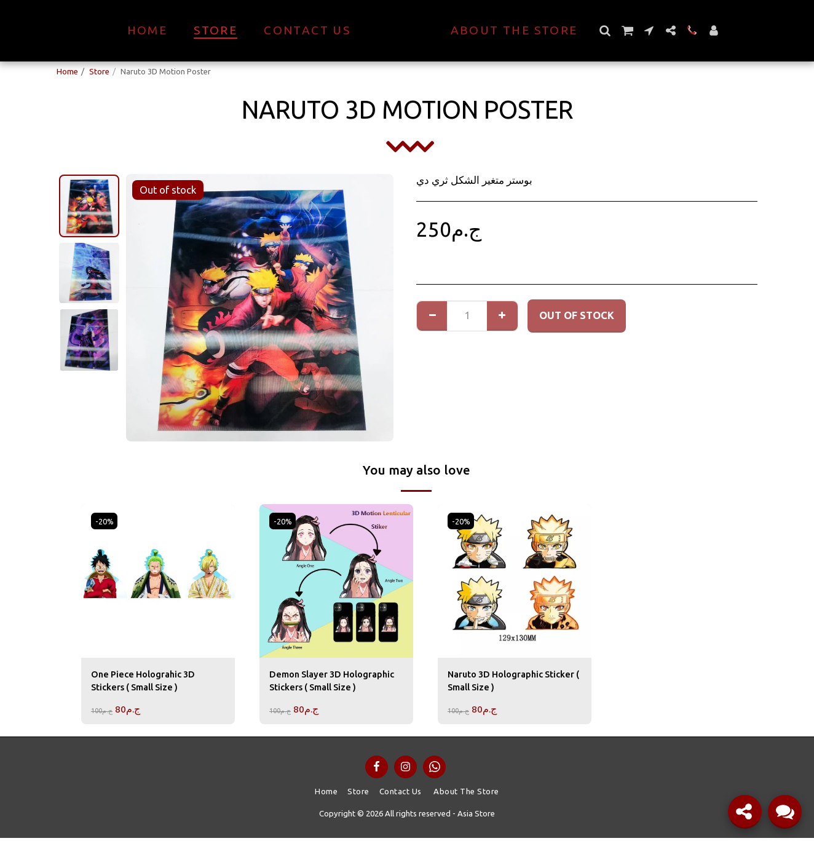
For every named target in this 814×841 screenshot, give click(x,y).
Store (99, 71)
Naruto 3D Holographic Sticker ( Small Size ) (501, 682)
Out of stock (576, 315)
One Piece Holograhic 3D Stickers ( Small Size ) (149, 682)
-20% (105, 521)
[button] (627, 30)
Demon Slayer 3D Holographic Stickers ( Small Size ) (335, 683)
